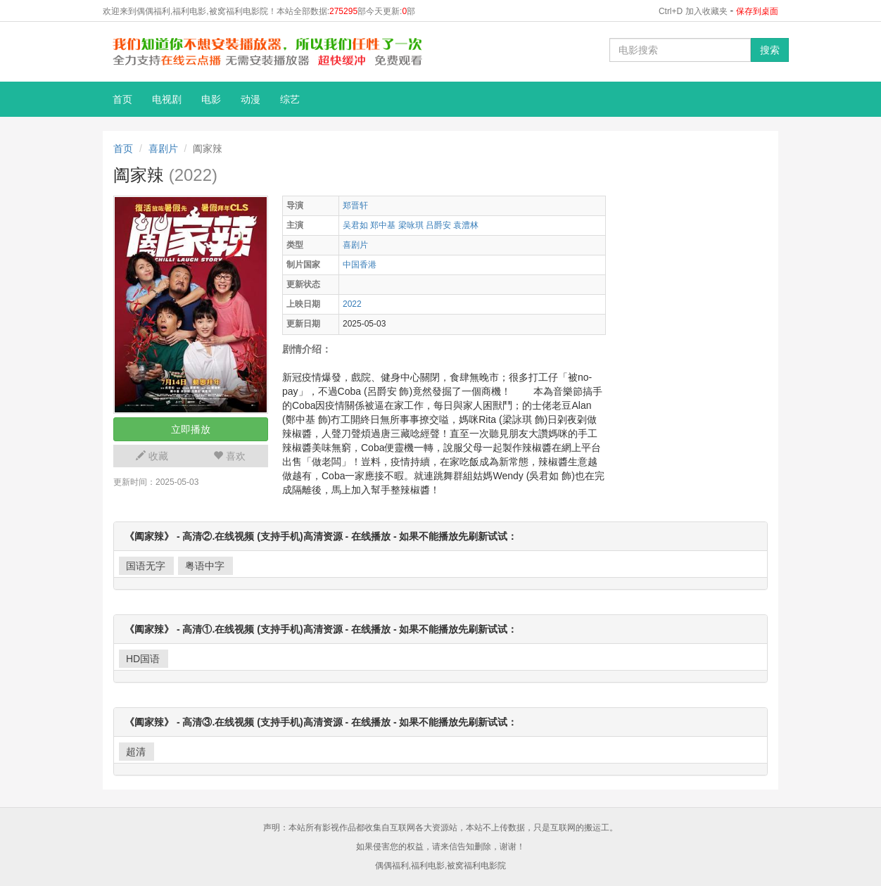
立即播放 (190, 429)
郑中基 (382, 225)
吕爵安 (438, 225)
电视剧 (167, 99)
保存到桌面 (757, 11)
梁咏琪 (411, 225)
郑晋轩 (355, 205)
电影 (211, 99)
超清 (136, 751)
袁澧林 (465, 225)
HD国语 (143, 658)
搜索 (770, 50)
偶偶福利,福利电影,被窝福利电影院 (441, 866)
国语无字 (145, 565)
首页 (122, 99)
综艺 (290, 99)
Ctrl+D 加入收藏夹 (693, 11)
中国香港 (359, 265)
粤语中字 (204, 565)
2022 (352, 304)
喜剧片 (163, 148)
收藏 (152, 456)
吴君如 (355, 225)
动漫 (250, 99)
